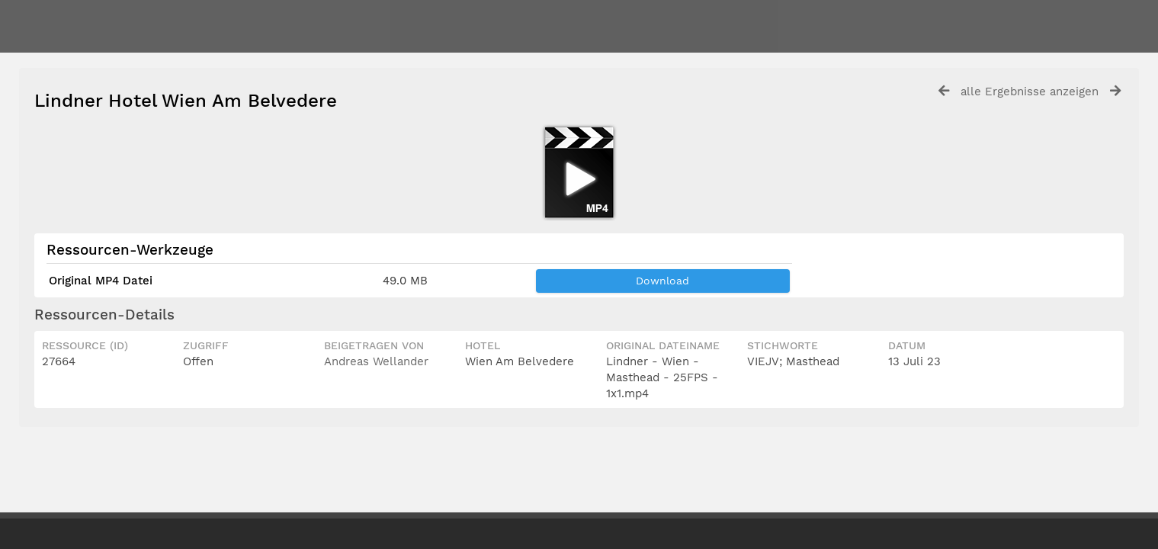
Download (662, 280)
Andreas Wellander (376, 361)
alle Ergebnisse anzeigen (1030, 91)
